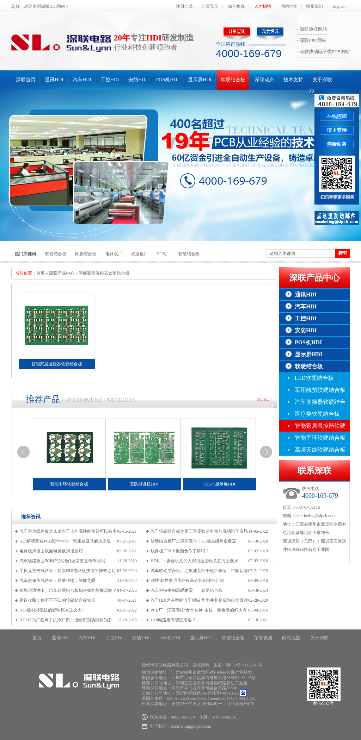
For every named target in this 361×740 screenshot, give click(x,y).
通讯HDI (54, 79)
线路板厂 (139, 253)
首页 (40, 273)
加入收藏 (236, 6)
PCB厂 (163, 253)
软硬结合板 (233, 79)
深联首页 (26, 79)
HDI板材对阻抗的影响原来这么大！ (52, 610)
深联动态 (264, 79)
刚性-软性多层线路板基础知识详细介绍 (187, 580)
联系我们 (314, 6)
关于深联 (322, 79)
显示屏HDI (200, 79)
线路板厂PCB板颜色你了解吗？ (180, 550)
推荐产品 (43, 399)
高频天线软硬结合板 (320, 450)
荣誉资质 (263, 637)
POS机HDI (167, 79)
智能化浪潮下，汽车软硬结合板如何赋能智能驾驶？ (68, 590)
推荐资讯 (31, 517)
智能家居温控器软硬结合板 (104, 273)
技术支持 (293, 79)
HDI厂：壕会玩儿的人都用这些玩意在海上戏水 (194, 560)
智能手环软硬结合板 (320, 438)
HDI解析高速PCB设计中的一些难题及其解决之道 (65, 541)
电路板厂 (113, 253)
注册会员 (184, 6)
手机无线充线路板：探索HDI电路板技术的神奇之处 (67, 570)
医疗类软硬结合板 (317, 414)
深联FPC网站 (313, 40)
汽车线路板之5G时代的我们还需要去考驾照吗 (62, 560)
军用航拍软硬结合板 (320, 390)
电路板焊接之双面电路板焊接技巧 (51, 550)
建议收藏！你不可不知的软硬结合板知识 (57, 600)
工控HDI (109, 79)
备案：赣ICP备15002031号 (237, 665)
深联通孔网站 (313, 29)
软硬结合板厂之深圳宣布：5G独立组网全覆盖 (193, 541)
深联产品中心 (61, 273)
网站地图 (289, 6)
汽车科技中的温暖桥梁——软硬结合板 (186, 590)
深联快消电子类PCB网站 (325, 51)
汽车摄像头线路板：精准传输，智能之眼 (57, 580)
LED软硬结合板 (314, 378)
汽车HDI (82, 79)
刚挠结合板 (85, 253)
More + (264, 399)
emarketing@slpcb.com (315, 515)
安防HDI (137, 79)
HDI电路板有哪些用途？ (173, 619)
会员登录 (209, 6)
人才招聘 (262, 6)
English (338, 6)
